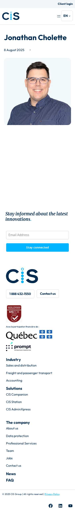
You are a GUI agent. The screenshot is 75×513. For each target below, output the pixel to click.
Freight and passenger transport (29, 373)
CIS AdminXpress (18, 409)
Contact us (13, 466)
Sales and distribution (21, 365)
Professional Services (21, 443)
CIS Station (14, 402)
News (11, 473)
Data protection (17, 436)
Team (10, 451)
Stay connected (37, 247)
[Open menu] (58, 16)
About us (12, 428)
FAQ (10, 480)
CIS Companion (17, 394)
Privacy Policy (52, 494)
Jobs (9, 458)
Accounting (14, 380)
